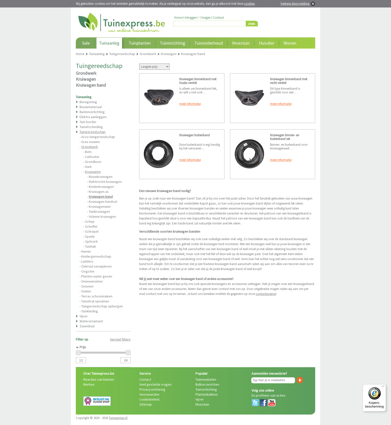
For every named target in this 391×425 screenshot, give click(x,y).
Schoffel (91, 226)
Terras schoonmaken (96, 296)
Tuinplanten (140, 43)
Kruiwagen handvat (103, 201)
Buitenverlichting (92, 112)
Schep (90, 221)
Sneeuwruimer (92, 281)
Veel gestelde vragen (155, 384)
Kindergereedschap (96, 256)
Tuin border (88, 122)
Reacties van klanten (98, 379)
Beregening (88, 102)
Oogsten (88, 271)
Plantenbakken (207, 394)
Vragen (206, 17)
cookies (249, 3)
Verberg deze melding (295, 3)
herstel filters (120, 339)
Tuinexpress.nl (118, 418)
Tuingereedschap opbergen (102, 306)
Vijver (84, 316)
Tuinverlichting (206, 389)
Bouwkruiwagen (100, 176)
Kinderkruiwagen (101, 186)
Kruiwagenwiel (99, 206)
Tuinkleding (89, 311)
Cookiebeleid (149, 399)
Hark (88, 166)
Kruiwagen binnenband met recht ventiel (288, 81)
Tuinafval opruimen (95, 301)
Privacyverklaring (152, 389)
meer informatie (190, 104)
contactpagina (266, 294)
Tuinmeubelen (206, 379)
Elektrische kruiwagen (105, 181)
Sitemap (145, 404)
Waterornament (91, 321)
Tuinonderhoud (209, 43)
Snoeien (87, 286)
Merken (89, 384)
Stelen (86, 291)
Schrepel (91, 231)
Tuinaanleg (109, 43)
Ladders (87, 261)
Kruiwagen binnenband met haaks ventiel (197, 81)
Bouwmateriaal (91, 107)
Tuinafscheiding (91, 127)
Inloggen (191, 17)
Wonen (290, 43)
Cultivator (92, 156)
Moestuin (241, 43)
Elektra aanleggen (93, 117)
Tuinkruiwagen (99, 211)
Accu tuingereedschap (98, 137)
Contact (218, 17)
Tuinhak (90, 246)
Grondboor (93, 161)
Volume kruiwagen (102, 216)
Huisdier (266, 43)
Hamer (86, 251)
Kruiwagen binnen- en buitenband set (284, 137)
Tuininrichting (172, 43)
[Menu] (383, 387)
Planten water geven (96, 276)
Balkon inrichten (207, 384)
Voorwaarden (149, 394)
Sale (86, 43)
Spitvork (91, 241)
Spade (90, 236)
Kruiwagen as (99, 191)
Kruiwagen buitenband (194, 135)
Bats (88, 151)
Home (178, 17)
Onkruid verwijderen (96, 266)
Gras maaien (90, 142)
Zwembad (87, 326)
